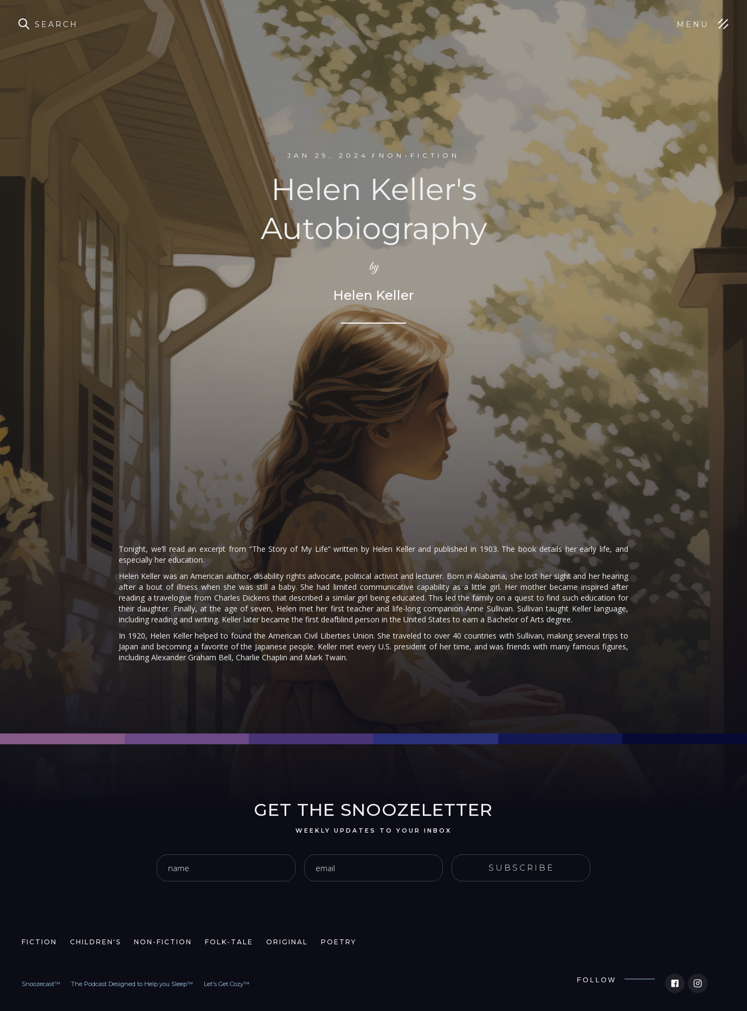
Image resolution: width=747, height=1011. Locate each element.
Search (56, 24)
